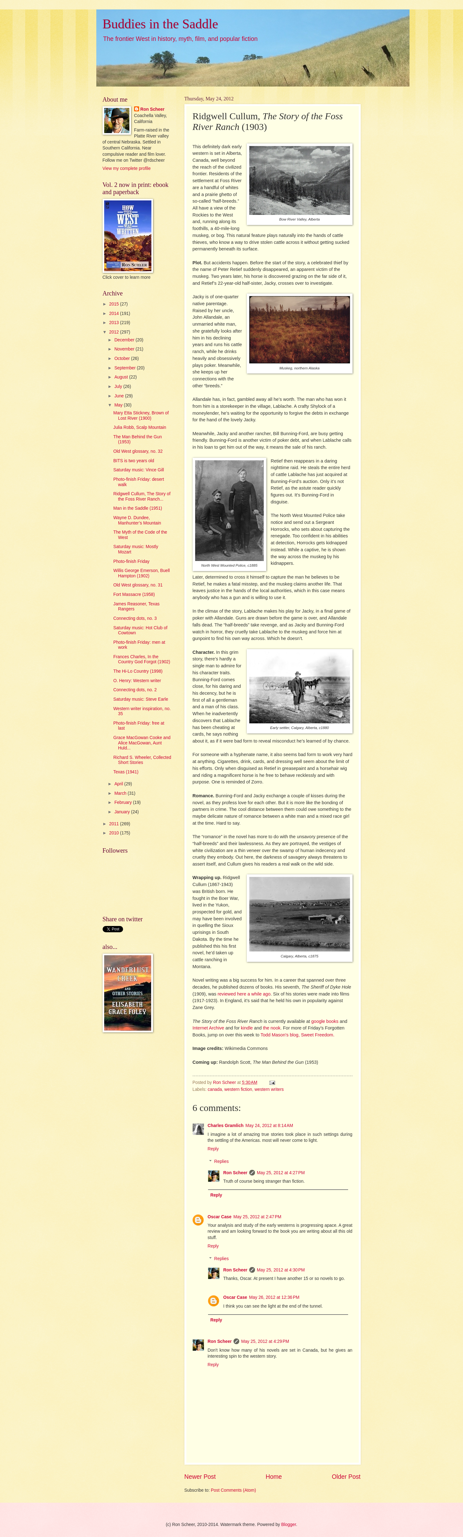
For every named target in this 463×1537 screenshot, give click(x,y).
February (123, 802)
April (119, 784)
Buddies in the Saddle (160, 24)
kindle (247, 1027)
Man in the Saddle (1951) (137, 508)
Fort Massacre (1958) (134, 594)
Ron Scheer (235, 1172)
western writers (269, 1089)
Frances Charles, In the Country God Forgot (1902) (141, 659)
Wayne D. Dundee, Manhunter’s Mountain (137, 520)
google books (324, 1021)
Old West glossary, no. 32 (138, 451)
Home (274, 1476)
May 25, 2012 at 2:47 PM (257, 1216)
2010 (114, 833)
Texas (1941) (125, 772)
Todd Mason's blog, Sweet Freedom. (298, 1034)
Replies (221, 1161)
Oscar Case (220, 1216)
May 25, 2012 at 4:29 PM (265, 1341)
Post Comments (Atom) (233, 1490)
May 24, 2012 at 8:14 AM (269, 1125)
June (119, 396)
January (122, 812)
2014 (114, 313)
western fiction (238, 1089)
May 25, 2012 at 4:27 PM (281, 1172)
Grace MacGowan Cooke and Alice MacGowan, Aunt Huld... (142, 742)
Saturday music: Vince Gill (138, 470)
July (118, 386)
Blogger (288, 1524)
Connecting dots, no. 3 (135, 618)
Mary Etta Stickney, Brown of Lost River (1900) (141, 416)
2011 (114, 824)
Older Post (346, 1476)
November (124, 349)
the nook (271, 1027)
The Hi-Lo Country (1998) (137, 671)
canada (215, 1089)
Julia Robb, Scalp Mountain (139, 427)
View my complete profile (127, 168)
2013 (114, 322)
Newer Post (200, 1476)
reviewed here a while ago (243, 993)
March (120, 793)
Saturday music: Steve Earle (140, 699)
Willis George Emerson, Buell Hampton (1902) (141, 573)
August (121, 377)
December (124, 340)
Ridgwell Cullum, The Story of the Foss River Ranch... (141, 496)
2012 (114, 332)
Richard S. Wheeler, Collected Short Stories (142, 760)
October (122, 358)
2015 (114, 304)
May (119, 405)
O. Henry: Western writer (137, 680)
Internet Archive (208, 1027)
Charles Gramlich (226, 1125)
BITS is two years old (133, 460)
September (125, 368)
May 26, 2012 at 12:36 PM (274, 1297)
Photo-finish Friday (131, 561)
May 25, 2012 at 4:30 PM (281, 1270)
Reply (213, 1149)
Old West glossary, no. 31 (138, 585)
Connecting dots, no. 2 (135, 689)
